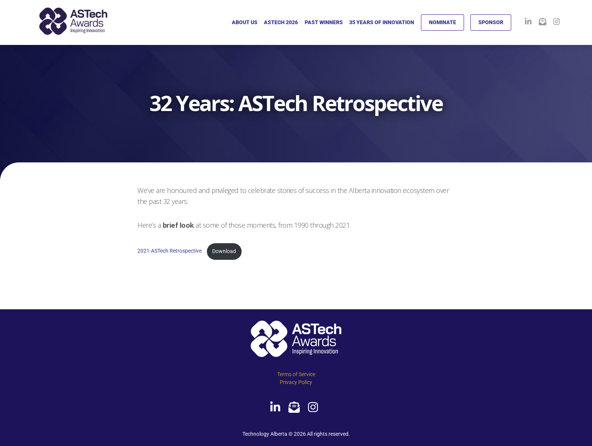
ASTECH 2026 (281, 22)
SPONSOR (490, 22)
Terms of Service (296, 374)
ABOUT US (244, 22)
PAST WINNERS (324, 22)
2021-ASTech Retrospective (170, 251)
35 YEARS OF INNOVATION (381, 22)
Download (224, 251)
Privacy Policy (296, 382)
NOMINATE (442, 22)
